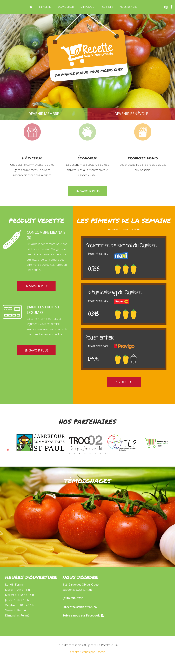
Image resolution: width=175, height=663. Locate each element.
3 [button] (80, 453)
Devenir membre (43, 113)
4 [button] (85, 453)
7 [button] (100, 453)
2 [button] (74, 453)
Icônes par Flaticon (93, 652)
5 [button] (90, 453)
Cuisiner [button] (107, 6)
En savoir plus (87, 191)
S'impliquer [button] (87, 6)
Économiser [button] (66, 6)
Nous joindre (128, 6)
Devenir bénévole (131, 113)
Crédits (74, 652)
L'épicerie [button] (45, 6)
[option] (42, 442)
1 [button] (69, 453)
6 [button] (95, 453)
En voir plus (124, 382)
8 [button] (105, 453)
